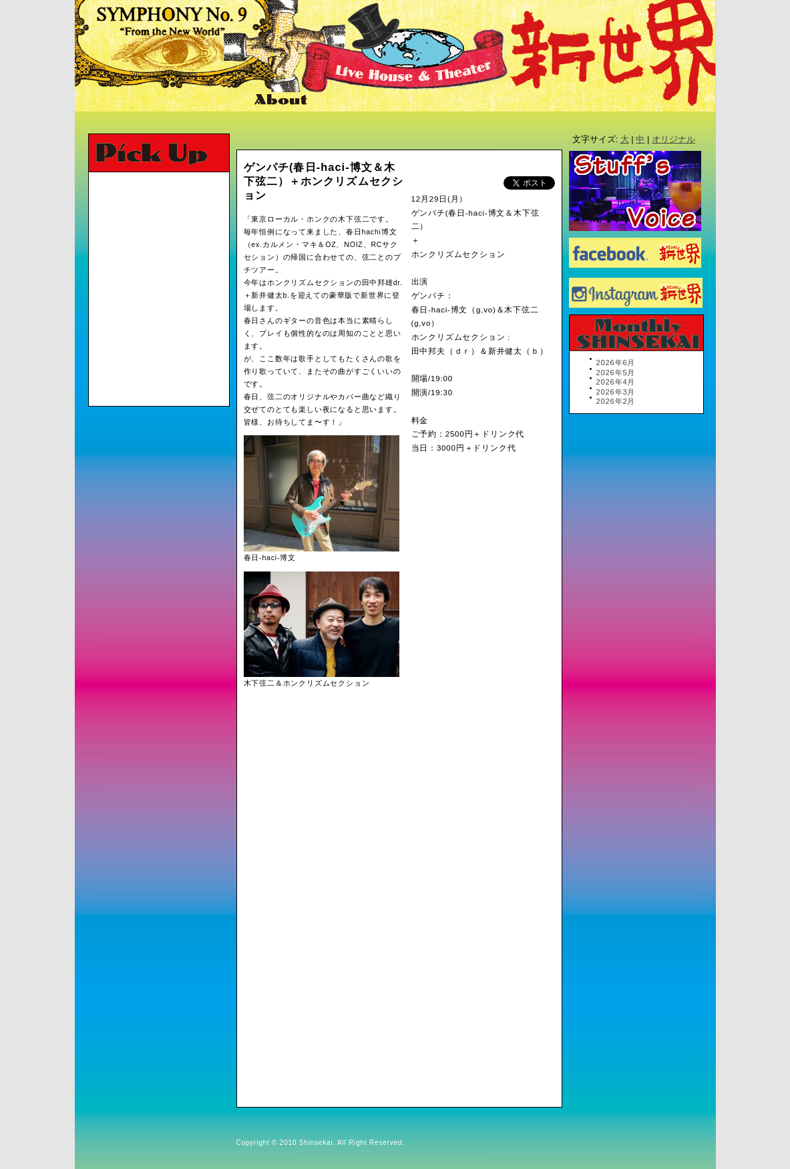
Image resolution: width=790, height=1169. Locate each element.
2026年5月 (616, 373)
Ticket (212, 100)
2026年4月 (616, 382)
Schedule (129, 100)
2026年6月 (616, 363)
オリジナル (673, 139)
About (282, 100)
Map (342, 100)
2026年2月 (616, 401)
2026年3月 (616, 392)
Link (392, 100)
